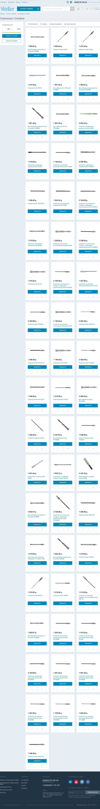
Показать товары (12, 36)
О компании (3, 2)
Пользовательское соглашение (12, 805)
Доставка (11, 2)
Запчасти (3, 792)
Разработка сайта (82, 805)
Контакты (24, 2)
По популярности (33, 24)
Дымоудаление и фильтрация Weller (9, 783)
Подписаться (93, 792)
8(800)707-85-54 (80, 2)
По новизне (43, 24)
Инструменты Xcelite (24, 13)
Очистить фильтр (12, 41)
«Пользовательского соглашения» (82, 797)
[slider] (3, 32)
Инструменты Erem (6, 787)
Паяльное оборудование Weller (9, 780)
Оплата (18, 2)
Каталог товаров (11, 13)
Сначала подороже (70, 24)
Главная (2, 13)
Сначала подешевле (55, 24)
